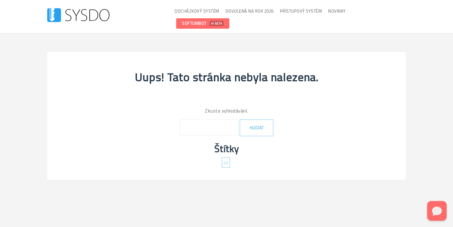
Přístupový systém (301, 11)
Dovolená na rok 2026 (250, 11)
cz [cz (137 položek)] (226, 162)
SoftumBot (203, 23)
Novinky (337, 11)
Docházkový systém (197, 11)
